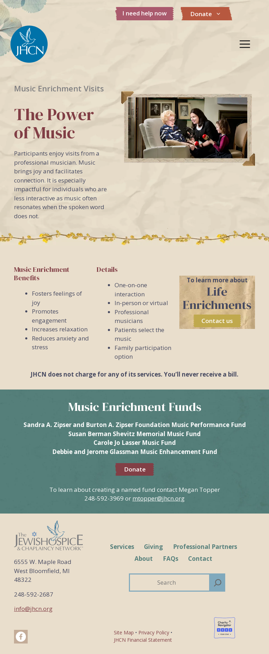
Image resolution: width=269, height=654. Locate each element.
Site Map (124, 632)
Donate (209, 14)
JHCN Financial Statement (143, 639)
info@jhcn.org (33, 609)
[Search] (217, 582)
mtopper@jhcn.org (158, 498)
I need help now (144, 13)
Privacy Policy (153, 632)
